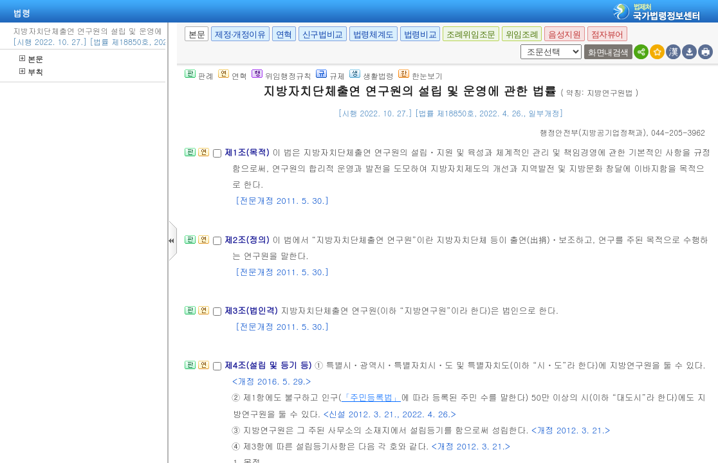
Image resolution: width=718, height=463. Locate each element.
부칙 (31, 71)
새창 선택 (518, 44)
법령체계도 (373, 34)
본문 (31, 58)
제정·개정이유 (240, 34)
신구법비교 (322, 34)
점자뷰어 (607, 34)
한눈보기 (420, 75)
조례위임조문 (470, 34)
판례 (199, 75)
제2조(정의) (248, 239)
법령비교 (420, 34)
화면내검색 (608, 52)
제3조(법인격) (252, 310)
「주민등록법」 (371, 397)
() (593, 132)
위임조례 (522, 34)
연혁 (284, 34)
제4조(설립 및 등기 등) (269, 365)
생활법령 (371, 75)
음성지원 (564, 34)
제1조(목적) (248, 152)
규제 (330, 75)
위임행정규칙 (281, 75)
